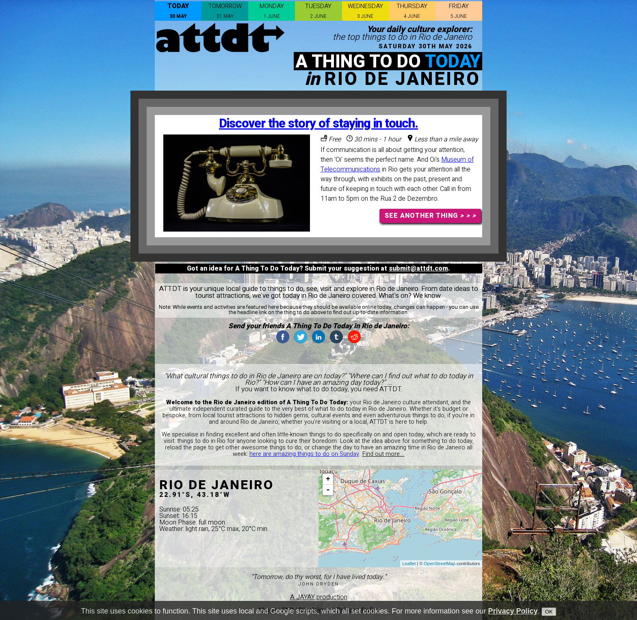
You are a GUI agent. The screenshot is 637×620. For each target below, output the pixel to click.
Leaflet (409, 563)
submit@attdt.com (418, 268)
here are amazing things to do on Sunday (304, 454)
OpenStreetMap (439, 563)
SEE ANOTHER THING (430, 216)
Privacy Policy (512, 611)
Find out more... (383, 454)
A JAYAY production (318, 597)
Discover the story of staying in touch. (318, 124)
